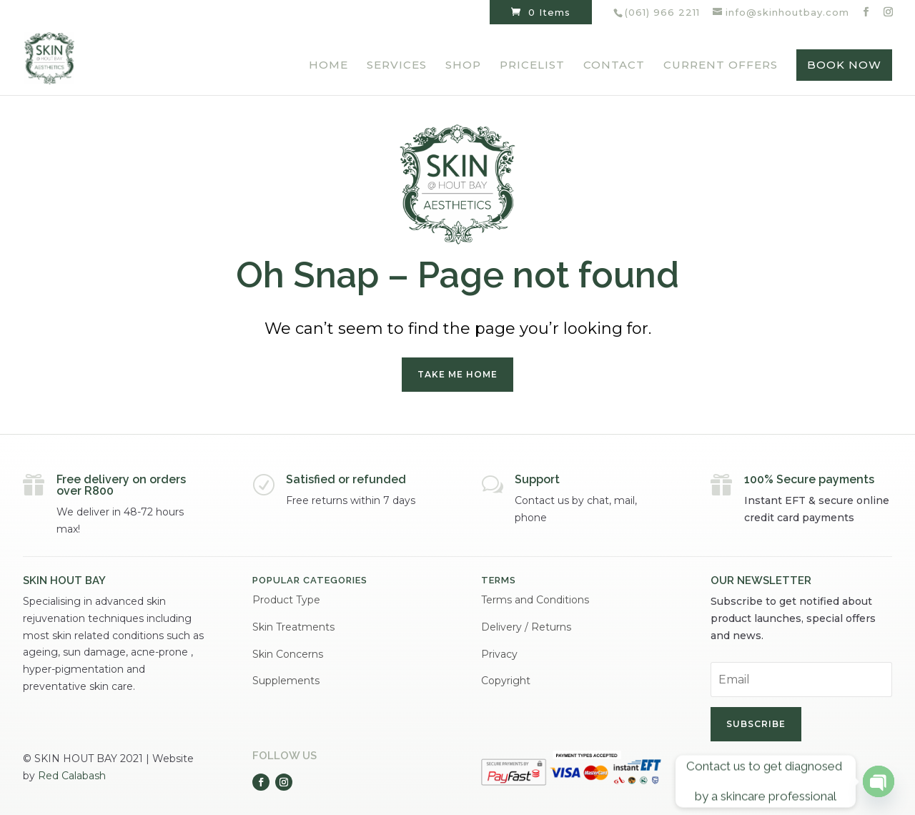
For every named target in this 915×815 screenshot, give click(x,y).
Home (328, 65)
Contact (614, 65)
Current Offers (720, 65)
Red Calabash (72, 775)
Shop (463, 65)
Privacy (499, 654)
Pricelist (532, 65)
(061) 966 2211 (662, 12)
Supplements (286, 680)
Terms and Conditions (535, 599)
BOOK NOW (844, 64)
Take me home (457, 374)
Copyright (505, 680)
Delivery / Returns (526, 627)
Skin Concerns (287, 654)
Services (397, 65)
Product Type (286, 599)
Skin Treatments (293, 627)
